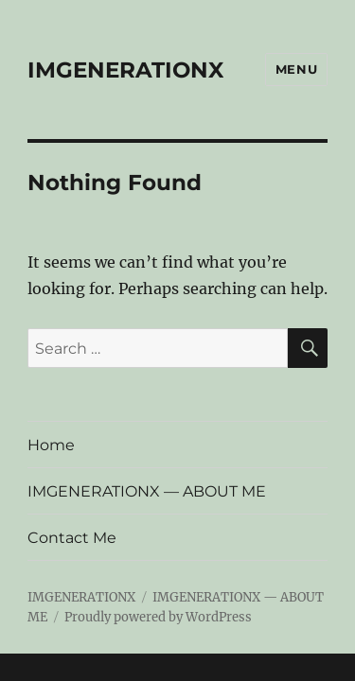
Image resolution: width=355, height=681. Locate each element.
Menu (296, 69)
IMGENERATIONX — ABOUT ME (146, 491)
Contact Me (71, 538)
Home (51, 445)
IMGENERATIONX (125, 70)
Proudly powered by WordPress (158, 617)
